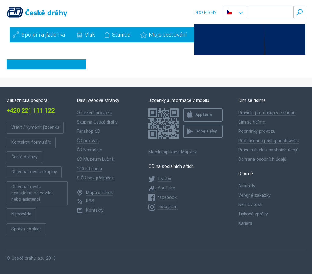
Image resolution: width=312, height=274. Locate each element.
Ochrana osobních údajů (262, 159)
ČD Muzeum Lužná (95, 159)
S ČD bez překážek (95, 178)
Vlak (90, 34)
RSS (90, 201)
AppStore (203, 115)
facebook (167, 197)
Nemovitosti (250, 204)
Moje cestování (167, 34)
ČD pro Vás (88, 140)
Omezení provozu (94, 112)
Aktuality (246, 186)
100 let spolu (89, 168)
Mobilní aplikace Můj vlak (172, 152)
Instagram (168, 206)
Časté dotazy (24, 157)
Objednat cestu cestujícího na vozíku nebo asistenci (32, 193)
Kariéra (245, 223)
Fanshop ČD (88, 131)
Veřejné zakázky (254, 195)
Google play (206, 131)
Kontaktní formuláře (31, 142)
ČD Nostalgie (89, 150)
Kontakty (95, 210)
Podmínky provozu (256, 131)
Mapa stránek (99, 192)
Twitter (165, 178)
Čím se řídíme (251, 122)
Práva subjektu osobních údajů (268, 150)
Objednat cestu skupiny (34, 172)
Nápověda (21, 214)
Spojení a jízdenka (43, 34)
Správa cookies (26, 229)
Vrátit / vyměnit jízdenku (35, 127)
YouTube (166, 188)
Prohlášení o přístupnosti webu (268, 140)
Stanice (121, 34)
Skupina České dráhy (97, 122)
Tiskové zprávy (253, 214)
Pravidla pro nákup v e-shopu (267, 112)
